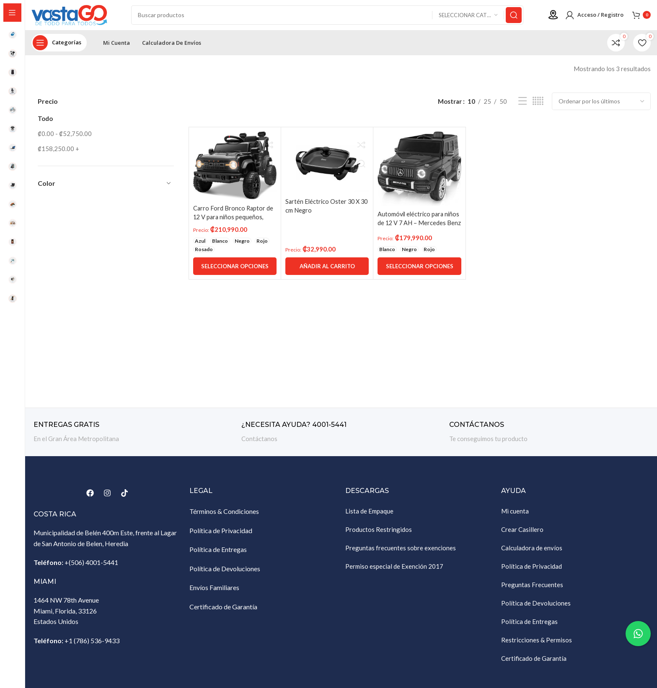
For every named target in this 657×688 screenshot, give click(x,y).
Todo (45, 122)
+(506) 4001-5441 (91, 566)
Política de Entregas (218, 553)
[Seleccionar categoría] (468, 17)
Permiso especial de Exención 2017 (394, 569)
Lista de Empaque (369, 514)
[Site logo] (73, 16)
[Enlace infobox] (133, 435)
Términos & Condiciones (224, 515)
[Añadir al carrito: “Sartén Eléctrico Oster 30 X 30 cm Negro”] (327, 269)
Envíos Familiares (214, 591)
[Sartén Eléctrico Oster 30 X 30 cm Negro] (327, 166)
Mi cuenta (515, 514)
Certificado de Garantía (223, 610)
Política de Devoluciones (224, 572)
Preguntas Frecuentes (532, 588)
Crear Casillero (522, 533)
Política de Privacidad (220, 534)
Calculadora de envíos (531, 551)
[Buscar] (327, 16)
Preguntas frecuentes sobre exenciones (400, 551)
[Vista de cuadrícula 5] (538, 104)
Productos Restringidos (378, 533)
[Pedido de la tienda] (601, 104)
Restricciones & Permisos (536, 643)
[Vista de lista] (522, 104)
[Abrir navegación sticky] (59, 46)
